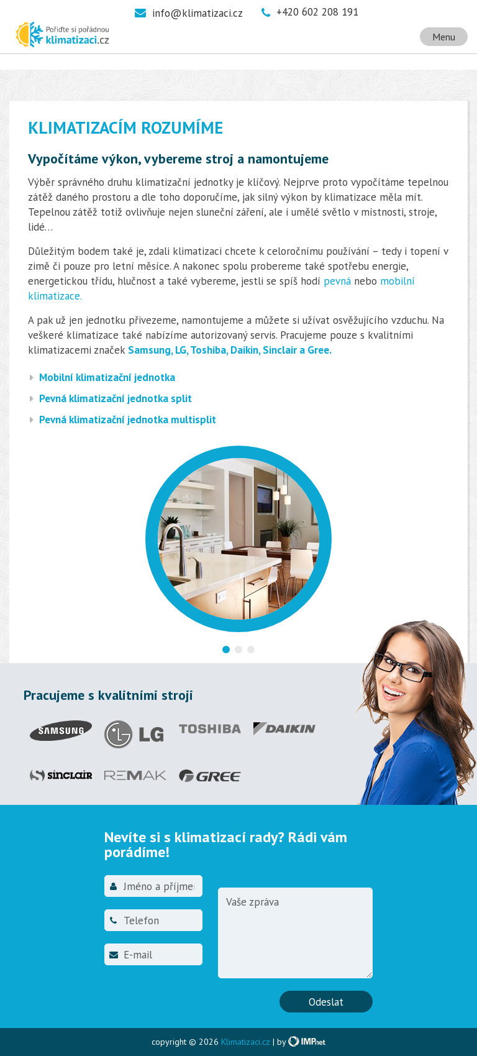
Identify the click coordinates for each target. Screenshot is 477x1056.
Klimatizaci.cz (245, 1041)
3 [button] (251, 649)
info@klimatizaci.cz (197, 13)
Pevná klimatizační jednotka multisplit (127, 419)
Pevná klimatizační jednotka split (115, 398)
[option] (238, 547)
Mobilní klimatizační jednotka (107, 377)
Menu (443, 36)
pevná (337, 281)
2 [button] (238, 649)
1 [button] (226, 649)
